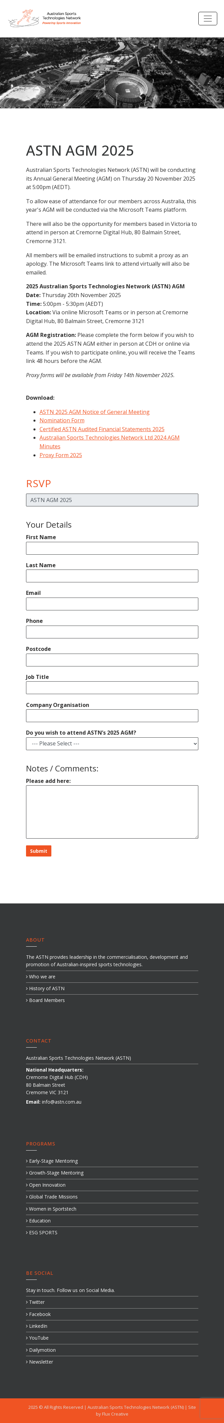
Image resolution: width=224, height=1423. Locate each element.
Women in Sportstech (51, 1209)
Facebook (38, 1314)
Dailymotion (41, 1350)
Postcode (38, 649)
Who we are (40, 976)
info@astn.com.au (61, 1102)
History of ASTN (45, 988)
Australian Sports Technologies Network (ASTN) (136, 1407)
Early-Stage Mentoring (52, 1161)
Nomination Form (62, 420)
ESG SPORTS (41, 1232)
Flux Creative (115, 1414)
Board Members (45, 1000)
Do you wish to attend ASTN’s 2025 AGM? (81, 732)
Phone (34, 621)
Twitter (35, 1302)
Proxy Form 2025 (61, 455)
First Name (41, 537)
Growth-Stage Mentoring (54, 1172)
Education (38, 1220)
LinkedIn (36, 1326)
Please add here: (48, 781)
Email (33, 593)
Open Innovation (46, 1185)
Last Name (41, 565)
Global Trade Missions (52, 1196)
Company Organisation (57, 705)
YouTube (37, 1338)
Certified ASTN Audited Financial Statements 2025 (102, 429)
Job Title (37, 677)
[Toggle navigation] (207, 18)
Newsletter (39, 1362)
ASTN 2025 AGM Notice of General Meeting (95, 412)
